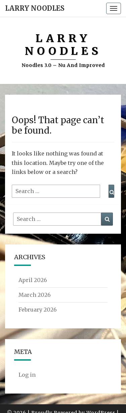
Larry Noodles (35, 8)
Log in (27, 374)
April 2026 (32, 280)
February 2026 (37, 309)
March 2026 (34, 294)
